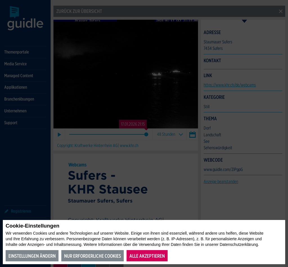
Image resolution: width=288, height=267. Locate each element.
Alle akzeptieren (147, 256)
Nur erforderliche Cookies (92, 256)
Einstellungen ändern (32, 256)
